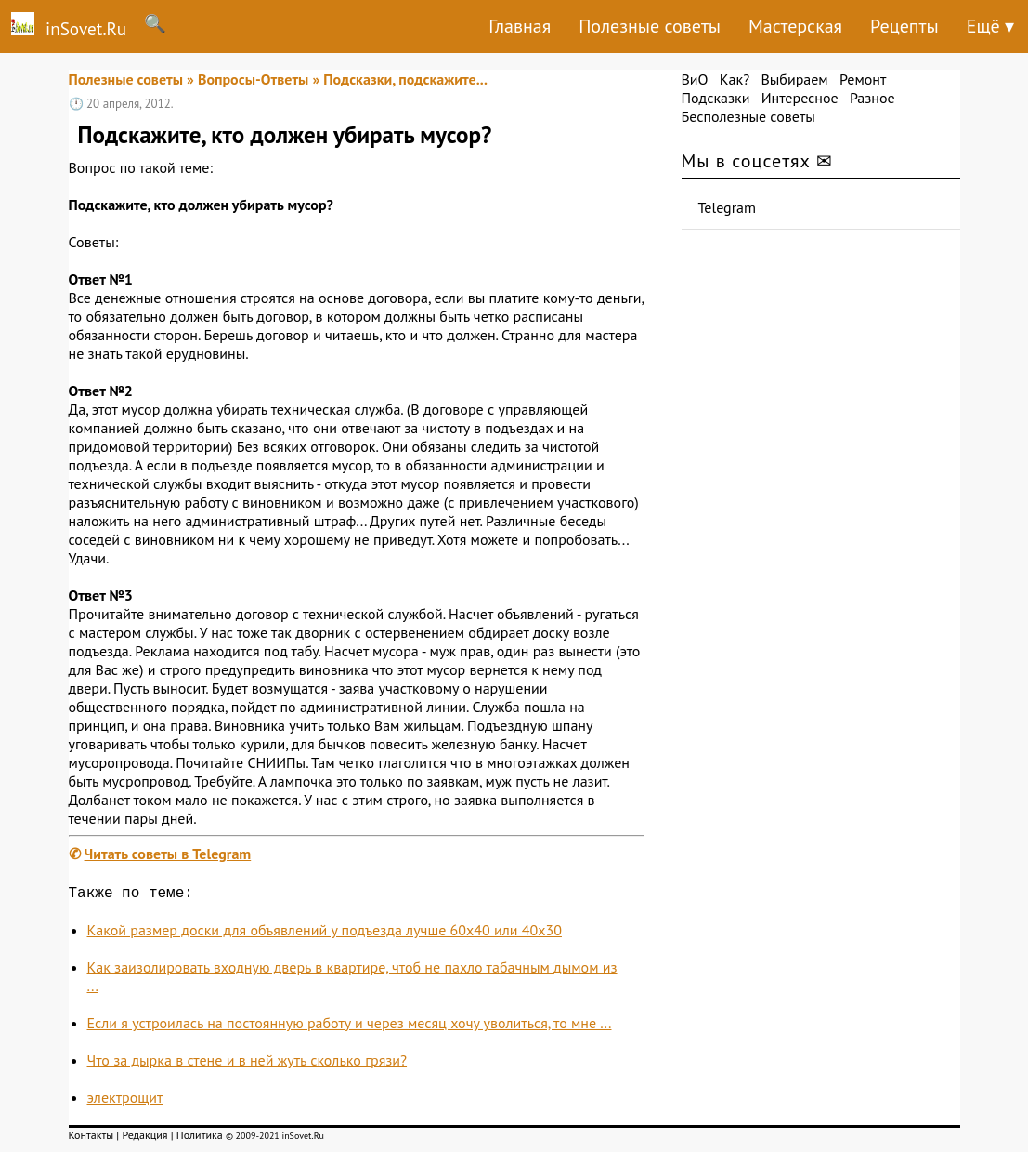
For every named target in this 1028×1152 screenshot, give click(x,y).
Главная (519, 26)
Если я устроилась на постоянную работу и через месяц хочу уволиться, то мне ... (349, 1026)
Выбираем (794, 79)
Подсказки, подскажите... (405, 79)
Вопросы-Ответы (253, 79)
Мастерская (795, 26)
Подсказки (716, 97)
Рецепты (904, 26)
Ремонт (862, 79)
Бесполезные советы (748, 116)
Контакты (91, 1138)
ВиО (695, 79)
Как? (734, 79)
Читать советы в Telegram (168, 853)
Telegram (727, 207)
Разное (872, 97)
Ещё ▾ (990, 26)
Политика (199, 1138)
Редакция (144, 1138)
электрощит (125, 1101)
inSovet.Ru (63, 26)
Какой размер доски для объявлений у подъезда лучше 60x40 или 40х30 (324, 933)
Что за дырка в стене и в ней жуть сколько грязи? (247, 1063)
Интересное (800, 97)
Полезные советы (650, 26)
